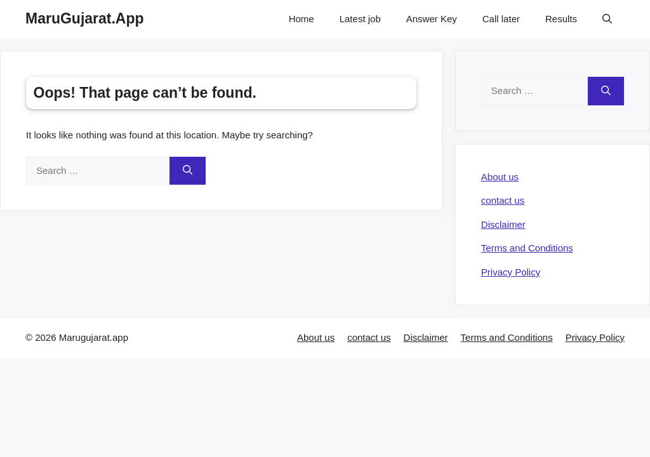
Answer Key (431, 18)
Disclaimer (503, 224)
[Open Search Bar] (607, 19)
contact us (502, 200)
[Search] (187, 171)
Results (561, 18)
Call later (501, 18)
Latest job (360, 18)
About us (500, 176)
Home (301, 18)
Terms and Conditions (527, 247)
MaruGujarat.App (84, 18)
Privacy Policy (510, 272)
